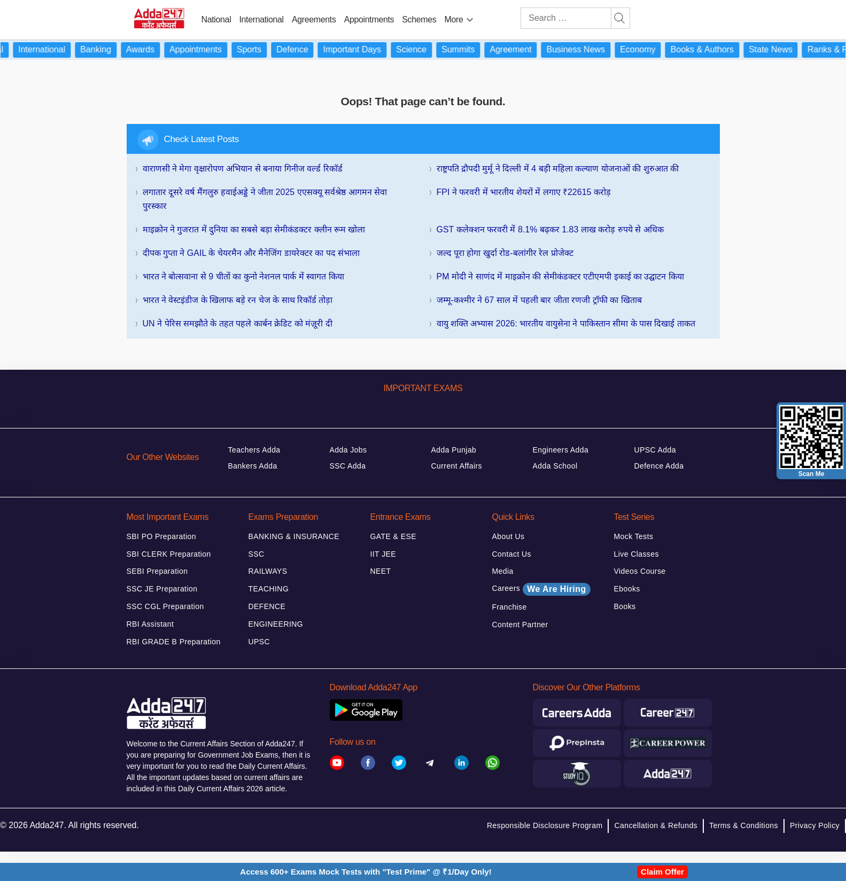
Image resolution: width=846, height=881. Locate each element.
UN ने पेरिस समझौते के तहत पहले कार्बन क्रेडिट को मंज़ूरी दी (237, 323)
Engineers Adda (561, 450)
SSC (257, 554)
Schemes (419, 19)
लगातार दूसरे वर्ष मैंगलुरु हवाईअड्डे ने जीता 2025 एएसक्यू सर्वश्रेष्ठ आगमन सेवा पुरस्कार (265, 199)
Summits (465, 49)
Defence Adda (659, 466)
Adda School (555, 466)
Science (418, 49)
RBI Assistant (150, 624)
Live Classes (636, 554)
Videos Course (640, 571)
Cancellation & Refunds (655, 825)
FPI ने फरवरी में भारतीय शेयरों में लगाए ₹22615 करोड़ (524, 192)
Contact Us (511, 554)
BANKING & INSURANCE (294, 536)
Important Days (360, 49)
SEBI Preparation (157, 571)
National (216, 19)
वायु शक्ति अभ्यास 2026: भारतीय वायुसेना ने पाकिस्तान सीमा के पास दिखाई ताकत (566, 323)
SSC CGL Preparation (165, 606)
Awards (148, 49)
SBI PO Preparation (162, 536)
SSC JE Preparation (162, 588)
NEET (380, 571)
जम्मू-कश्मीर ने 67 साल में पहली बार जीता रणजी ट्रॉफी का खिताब (539, 300)
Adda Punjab (454, 450)
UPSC (259, 641)
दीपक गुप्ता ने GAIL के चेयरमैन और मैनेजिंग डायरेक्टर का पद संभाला (251, 253)
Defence (300, 49)
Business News (583, 49)
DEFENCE (267, 606)
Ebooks (627, 588)
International (261, 19)
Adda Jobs (348, 450)
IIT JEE (383, 554)
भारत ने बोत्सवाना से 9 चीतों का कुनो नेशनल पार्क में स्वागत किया (243, 276)
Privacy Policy (815, 825)
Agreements (314, 19)
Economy (645, 49)
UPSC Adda (655, 450)
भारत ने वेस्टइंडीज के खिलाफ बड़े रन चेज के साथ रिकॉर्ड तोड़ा (238, 300)
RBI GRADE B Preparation (174, 641)
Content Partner (520, 624)
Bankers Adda (252, 466)
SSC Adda (348, 466)
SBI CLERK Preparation (169, 554)
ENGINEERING (276, 624)
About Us (508, 536)
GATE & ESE (393, 536)
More (454, 19)
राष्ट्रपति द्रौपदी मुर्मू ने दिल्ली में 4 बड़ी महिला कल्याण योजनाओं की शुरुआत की (558, 168)
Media (503, 571)
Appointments (369, 19)
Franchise (509, 607)
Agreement (518, 49)
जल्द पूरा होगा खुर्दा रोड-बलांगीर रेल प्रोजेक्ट (505, 253)
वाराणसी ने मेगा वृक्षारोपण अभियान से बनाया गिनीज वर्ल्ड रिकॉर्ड (243, 168)
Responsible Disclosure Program (544, 825)
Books (625, 606)
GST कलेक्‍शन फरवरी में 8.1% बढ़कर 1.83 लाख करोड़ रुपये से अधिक (550, 229)
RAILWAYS (268, 571)
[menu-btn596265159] (469, 17)
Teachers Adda (254, 450)
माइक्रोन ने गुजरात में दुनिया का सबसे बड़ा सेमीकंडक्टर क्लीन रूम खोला (254, 229)
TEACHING (269, 588)
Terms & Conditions (743, 825)
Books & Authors (709, 49)
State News (778, 49)
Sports (256, 49)
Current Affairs (457, 466)
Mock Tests (634, 536)
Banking (103, 49)
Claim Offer (662, 871)
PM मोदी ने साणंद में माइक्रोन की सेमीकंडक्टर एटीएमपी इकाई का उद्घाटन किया (560, 276)
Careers (541, 589)
